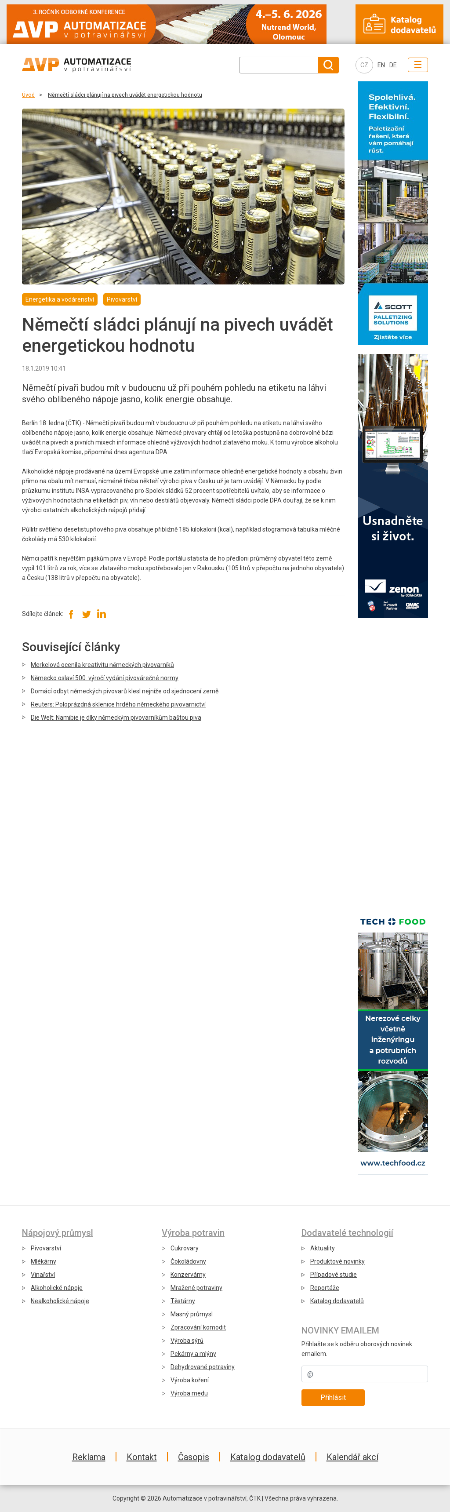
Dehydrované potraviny (203, 1366)
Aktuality (322, 1248)
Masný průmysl (192, 1314)
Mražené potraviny (196, 1287)
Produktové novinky (337, 1261)
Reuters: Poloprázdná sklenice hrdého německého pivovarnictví (118, 704)
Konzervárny (188, 1274)
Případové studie (333, 1274)
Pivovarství (46, 1248)
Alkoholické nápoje (57, 1287)
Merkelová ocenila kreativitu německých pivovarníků (102, 664)
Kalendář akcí (352, 1457)
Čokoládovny (188, 1261)
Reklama (88, 1457)
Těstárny (183, 1300)
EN (381, 65)
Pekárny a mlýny (193, 1353)
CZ (364, 65)
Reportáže (324, 1287)
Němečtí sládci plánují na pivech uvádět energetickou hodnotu (125, 94)
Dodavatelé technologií (347, 1233)
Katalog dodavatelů (337, 1300)
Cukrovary (185, 1248)
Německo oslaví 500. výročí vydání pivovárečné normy (104, 677)
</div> (393, 763)
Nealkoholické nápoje (60, 1300)
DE (393, 65)
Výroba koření (190, 1380)
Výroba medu (189, 1393)
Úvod (28, 94)
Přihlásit (333, 1397)
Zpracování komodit (198, 1327)
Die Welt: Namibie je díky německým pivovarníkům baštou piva (116, 717)
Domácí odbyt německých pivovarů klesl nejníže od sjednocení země (124, 691)
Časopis (193, 1457)
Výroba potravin (193, 1233)
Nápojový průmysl (57, 1233)
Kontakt (142, 1457)
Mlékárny (43, 1261)
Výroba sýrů (187, 1340)
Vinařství (43, 1274)
